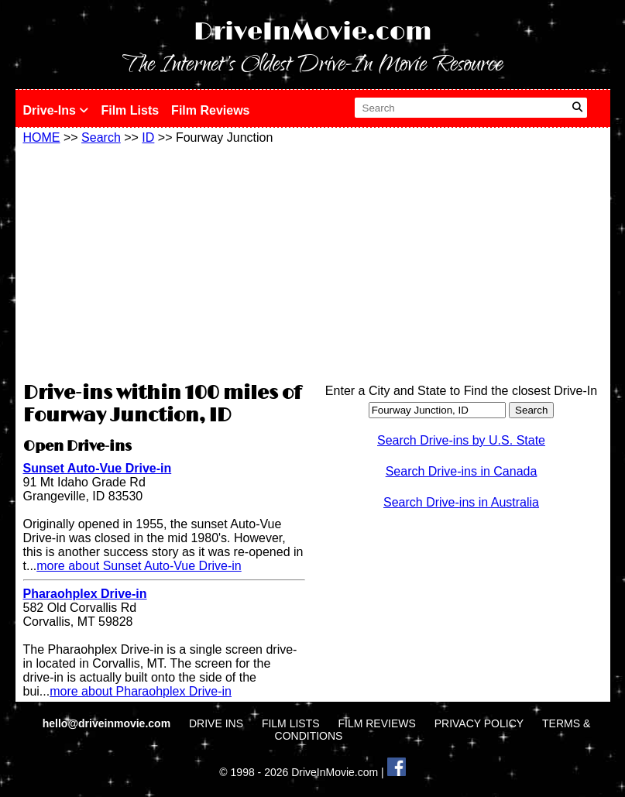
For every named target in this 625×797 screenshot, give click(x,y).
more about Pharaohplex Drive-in (141, 691)
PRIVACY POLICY (479, 723)
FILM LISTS (291, 723)
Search (101, 137)
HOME (41, 137)
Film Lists (130, 110)
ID (148, 137)
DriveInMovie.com (313, 32)
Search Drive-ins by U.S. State (461, 440)
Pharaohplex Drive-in (85, 593)
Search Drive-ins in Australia (461, 502)
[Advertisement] (164, 261)
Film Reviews (210, 110)
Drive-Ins (56, 110)
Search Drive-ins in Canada (461, 471)
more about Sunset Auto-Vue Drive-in (138, 565)
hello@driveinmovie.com (108, 723)
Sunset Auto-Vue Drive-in (97, 468)
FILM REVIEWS (376, 723)
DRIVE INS (216, 723)
